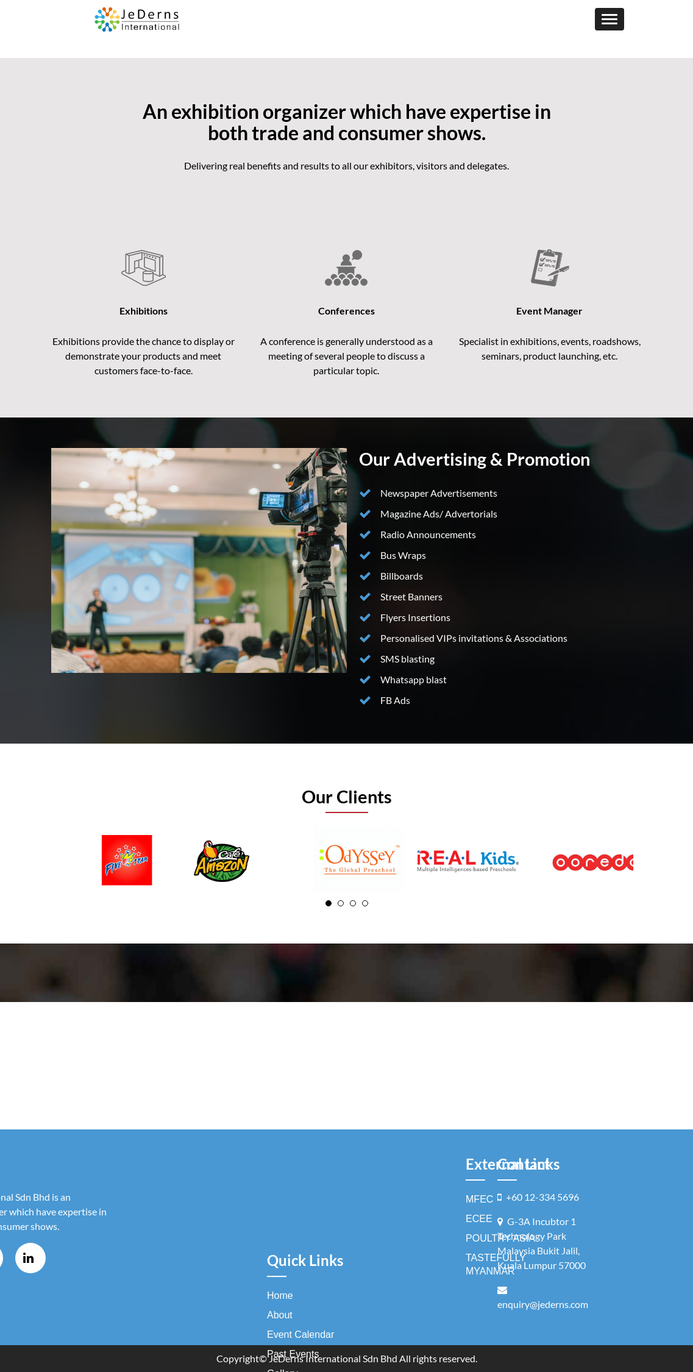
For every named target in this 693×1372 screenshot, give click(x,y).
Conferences (346, 310)
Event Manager (549, 310)
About (280, 1329)
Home (280, 1310)
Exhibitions (143, 310)
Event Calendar (300, 1349)
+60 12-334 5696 (542, 1197)
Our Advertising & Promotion (474, 459)
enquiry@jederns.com (542, 1304)
